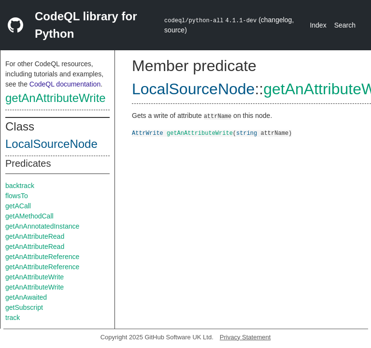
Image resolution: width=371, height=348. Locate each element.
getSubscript (24, 307)
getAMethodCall (29, 216)
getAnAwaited (26, 297)
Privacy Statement (245, 337)
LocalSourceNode (51, 143)
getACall (18, 206)
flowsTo (16, 196)
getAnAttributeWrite (55, 97)
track (12, 317)
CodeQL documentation (64, 84)
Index (318, 25)
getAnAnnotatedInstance (42, 226)
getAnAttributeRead (34, 236)
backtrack (19, 185)
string (246, 133)
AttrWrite (147, 133)
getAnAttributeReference (42, 257)
